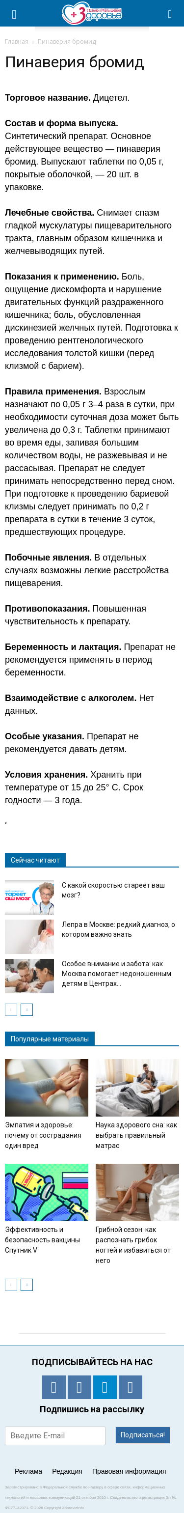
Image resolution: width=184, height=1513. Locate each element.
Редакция (67, 1471)
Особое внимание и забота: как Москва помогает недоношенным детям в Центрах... (116, 973)
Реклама (28, 1471)
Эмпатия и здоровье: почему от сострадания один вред (43, 1135)
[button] (170, 13)
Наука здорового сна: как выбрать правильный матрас (136, 1135)
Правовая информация (129, 1471)
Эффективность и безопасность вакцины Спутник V (42, 1240)
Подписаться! (143, 1435)
